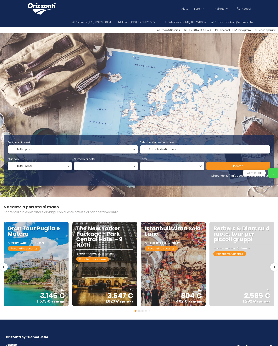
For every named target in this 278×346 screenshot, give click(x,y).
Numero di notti (84, 159)
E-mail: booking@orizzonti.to (231, 22)
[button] (135, 311)
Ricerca (238, 166)
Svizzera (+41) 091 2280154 (91, 22)
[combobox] (73, 149)
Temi (143, 159)
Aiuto (184, 9)
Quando (13, 159)
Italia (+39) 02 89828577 (136, 22)
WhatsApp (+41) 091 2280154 (185, 22)
